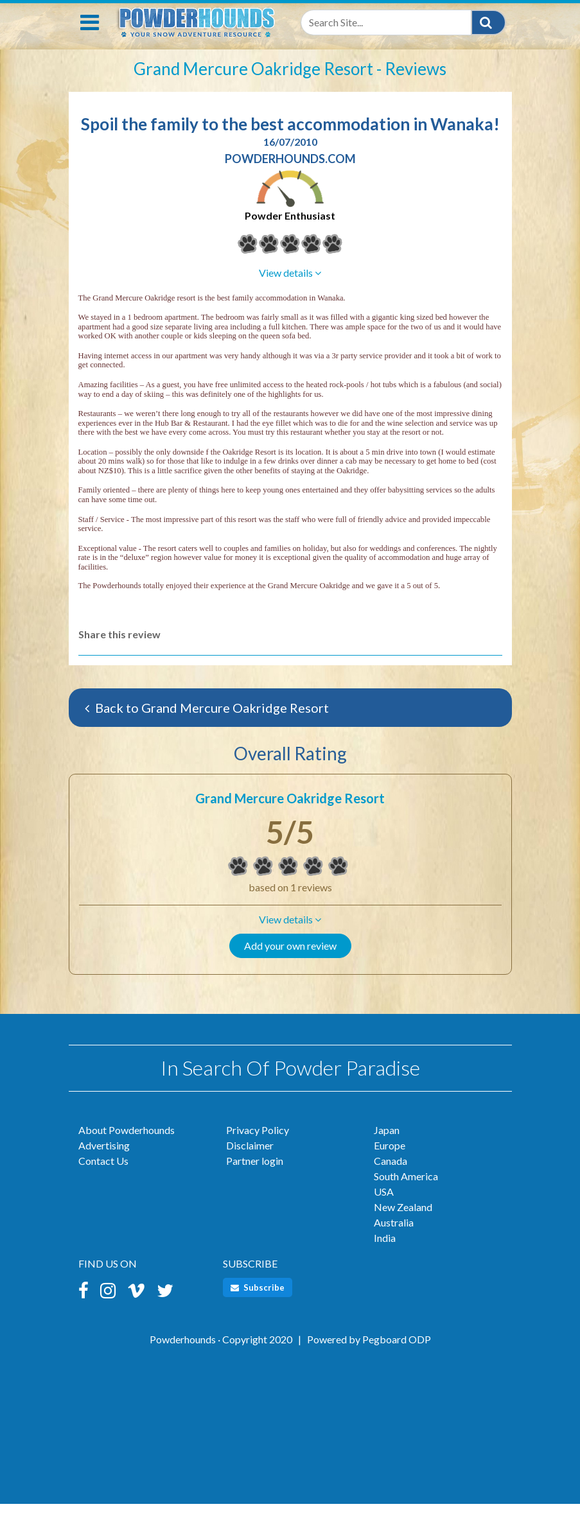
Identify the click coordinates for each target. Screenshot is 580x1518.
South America (406, 1190)
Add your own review (290, 960)
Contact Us (103, 1175)
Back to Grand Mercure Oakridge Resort (207, 721)
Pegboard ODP (396, 1353)
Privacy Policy (257, 1144)
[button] (290, 933)
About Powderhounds (126, 1144)
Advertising (104, 1159)
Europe (389, 1159)
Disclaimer (250, 1159)
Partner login (254, 1175)
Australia (394, 1236)
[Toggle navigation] (89, 36)
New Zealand (403, 1221)
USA (384, 1206)
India (385, 1252)
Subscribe (258, 1301)
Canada (390, 1175)
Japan (387, 1144)
